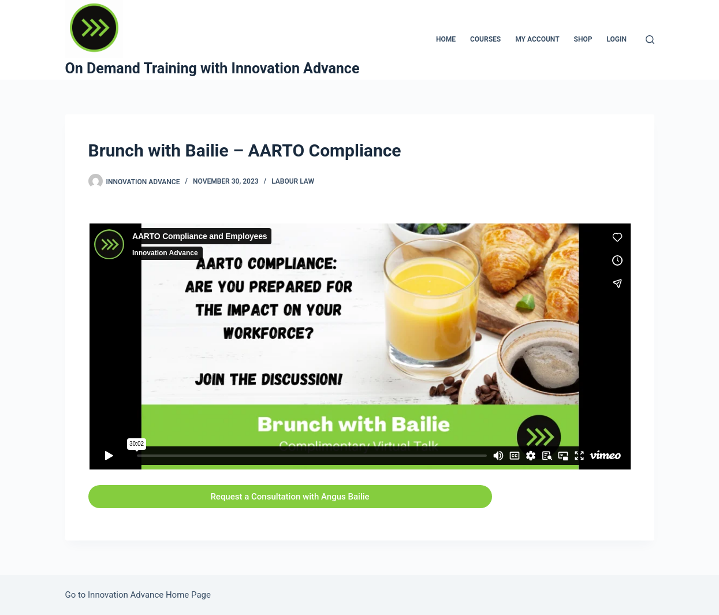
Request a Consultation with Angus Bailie (289, 496)
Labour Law (292, 181)
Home (446, 39)
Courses (485, 39)
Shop (583, 39)
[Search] (650, 39)
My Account (537, 39)
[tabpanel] (359, 360)
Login (616, 39)
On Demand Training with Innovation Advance (212, 68)
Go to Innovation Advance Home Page (138, 595)
